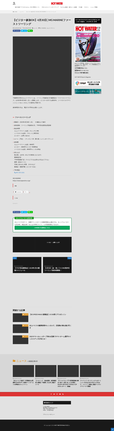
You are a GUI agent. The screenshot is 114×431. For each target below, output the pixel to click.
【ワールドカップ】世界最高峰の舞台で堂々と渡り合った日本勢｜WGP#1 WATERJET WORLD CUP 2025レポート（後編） (68, 383)
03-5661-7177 (50, 409)
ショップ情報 (93, 7)
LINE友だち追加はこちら (42, 227)
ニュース (22, 11)
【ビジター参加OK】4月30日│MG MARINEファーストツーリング (41, 11)
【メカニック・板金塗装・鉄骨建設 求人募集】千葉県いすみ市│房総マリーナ (45, 382)
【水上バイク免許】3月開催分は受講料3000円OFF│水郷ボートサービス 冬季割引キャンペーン (23, 382)
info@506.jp (50, 410)
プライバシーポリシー (49, 414)
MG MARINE (42, 28)
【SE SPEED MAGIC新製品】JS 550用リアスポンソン (47, 314)
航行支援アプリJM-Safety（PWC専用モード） (27, 7)
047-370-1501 (20, 172)
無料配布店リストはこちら (82, 70)
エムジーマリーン (51, 28)
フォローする (53, 244)
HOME (15, 11)
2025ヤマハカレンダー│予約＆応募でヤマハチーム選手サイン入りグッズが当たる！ (50, 338)
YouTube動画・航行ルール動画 (68, 7)
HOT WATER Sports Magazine (83, 77)
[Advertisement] (27, 290)
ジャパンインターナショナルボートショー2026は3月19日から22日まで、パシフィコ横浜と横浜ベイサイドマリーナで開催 (90, 383)
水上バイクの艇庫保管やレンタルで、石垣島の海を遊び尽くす (50, 327)
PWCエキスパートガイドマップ (50, 7)
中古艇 (80, 7)
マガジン (86, 7)
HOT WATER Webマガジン (62, 425)
